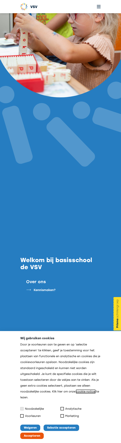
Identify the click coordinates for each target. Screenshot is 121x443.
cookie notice (85, 391)
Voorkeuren (30, 416)
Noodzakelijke (32, 408)
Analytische (70, 408)
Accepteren (32, 435)
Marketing (69, 416)
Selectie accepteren (61, 427)
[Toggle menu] (99, 7)
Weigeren (30, 427)
